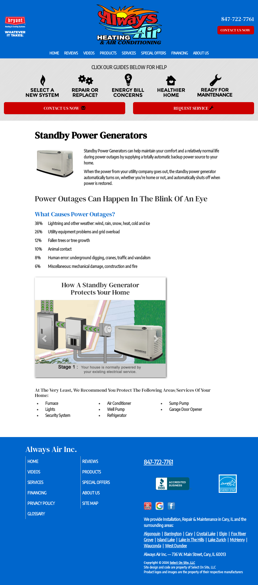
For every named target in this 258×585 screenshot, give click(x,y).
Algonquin (152, 533)
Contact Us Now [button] (236, 30)
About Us (201, 53)
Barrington (173, 533)
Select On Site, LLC (182, 562)
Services (129, 53)
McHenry (237, 539)
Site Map (97, 503)
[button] (45, 338)
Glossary (42, 513)
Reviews (71, 53)
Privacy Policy (47, 503)
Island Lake (166, 539)
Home (54, 53)
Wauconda (152, 545)
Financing (179, 53)
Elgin (223, 533)
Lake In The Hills (191, 539)
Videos (89, 53)
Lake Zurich (217, 539)
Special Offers (153, 53)
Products (108, 53)
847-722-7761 (158, 462)
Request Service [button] (193, 108)
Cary (189, 533)
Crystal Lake (205, 533)
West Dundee (176, 545)
